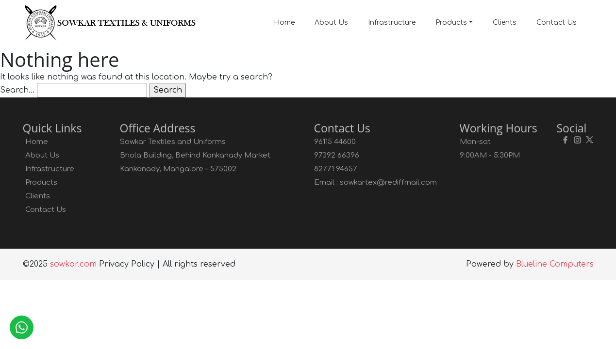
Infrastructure (392, 22)
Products (451, 22)
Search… (17, 90)
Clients (504, 22)
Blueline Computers (555, 264)
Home (284, 22)
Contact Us (556, 22)
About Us (331, 22)
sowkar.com (73, 264)
